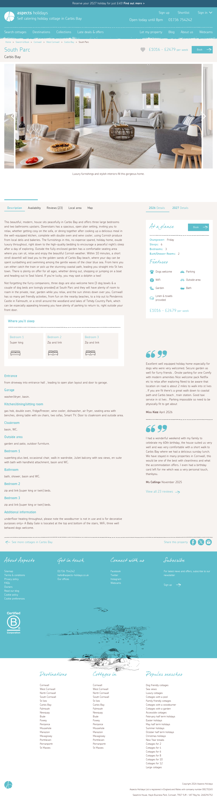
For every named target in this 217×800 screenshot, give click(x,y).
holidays (32, 13)
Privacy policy (11, 579)
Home (8, 42)
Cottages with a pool (157, 697)
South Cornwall (48, 697)
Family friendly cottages (158, 701)
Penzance (45, 724)
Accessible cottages (156, 712)
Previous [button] (13, 116)
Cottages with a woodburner (161, 705)
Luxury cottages (154, 693)
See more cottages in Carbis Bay (32, 542)
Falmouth (45, 708)
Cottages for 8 (153, 755)
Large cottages (154, 767)
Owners (8, 587)
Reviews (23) (55, 207)
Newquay (45, 712)
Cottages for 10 (154, 759)
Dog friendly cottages (157, 685)
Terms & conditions (14, 575)
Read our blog (11, 591)
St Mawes (45, 748)
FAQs (7, 583)
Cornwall (38, 42)
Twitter (204, 20)
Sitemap (8, 571)
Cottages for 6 (153, 751)
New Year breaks (155, 740)
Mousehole (45, 728)
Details (157, 207)
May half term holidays (158, 724)
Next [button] (203, 116)
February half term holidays (160, 716)
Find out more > (134, 3)
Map (90, 207)
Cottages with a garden (158, 708)
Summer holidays (155, 728)
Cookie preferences (14, 598)
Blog (171, 32)
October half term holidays (160, 732)
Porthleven (45, 740)
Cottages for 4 (153, 748)
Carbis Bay (69, 42)
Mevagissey (46, 736)
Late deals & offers (90, 32)
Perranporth (46, 744)
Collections (63, 32)
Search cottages (15, 32)
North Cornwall (48, 693)
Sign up (164, 13)
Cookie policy (11, 595)
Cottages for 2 (153, 744)
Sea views (151, 689)
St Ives (43, 701)
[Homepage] (9, 16)
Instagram (210, 20)
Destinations (41, 32)
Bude (42, 716)
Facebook (198, 20)
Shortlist (183, 13)
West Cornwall (53, 42)
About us (187, 32)
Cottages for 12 (154, 763)
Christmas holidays (156, 736)
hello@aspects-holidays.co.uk (73, 575)
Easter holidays (154, 720)
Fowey (43, 720)
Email (209, 542)
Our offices (63, 579)
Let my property (151, 32)
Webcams (206, 32)
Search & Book (22, 42)
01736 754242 (66, 571)
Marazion (45, 732)
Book (199, 49)
